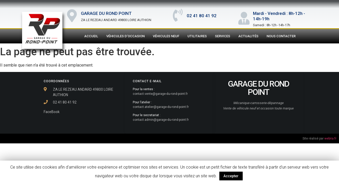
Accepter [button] (231, 176)
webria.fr (330, 138)
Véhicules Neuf (166, 36)
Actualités (248, 36)
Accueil (91, 36)
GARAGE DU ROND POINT (106, 13)
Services (222, 36)
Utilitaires (197, 36)
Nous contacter (281, 36)
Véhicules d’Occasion (125, 36)
